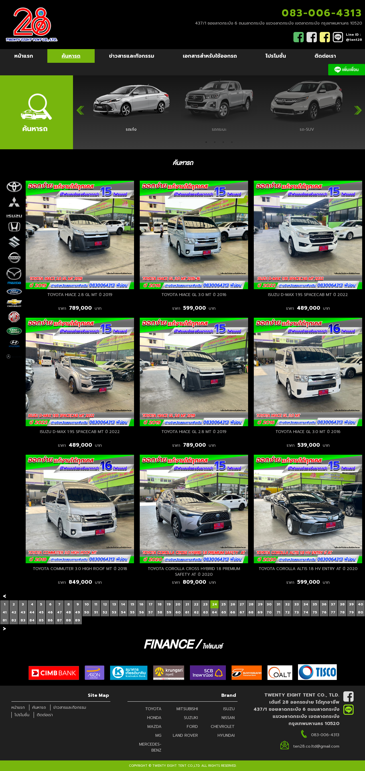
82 (13, 620)
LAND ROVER (185, 735)
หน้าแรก (23, 56)
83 (23, 620)
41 (5, 612)
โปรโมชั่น (275, 56)
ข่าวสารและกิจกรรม (131, 56)
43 (23, 612)
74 (305, 612)
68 (251, 612)
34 (305, 604)
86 (50, 620)
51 (96, 612)
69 (260, 612)
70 (269, 612)
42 (13, 612)
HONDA (154, 718)
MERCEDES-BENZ (150, 747)
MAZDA (154, 727)
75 (315, 612)
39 (351, 604)
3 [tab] (223, 142)
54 (123, 612)
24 (214, 604)
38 (342, 604)
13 (114, 604)
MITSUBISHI (187, 709)
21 (187, 604)
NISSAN (228, 718)
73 (296, 612)
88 (68, 620)
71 (278, 612)
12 (105, 604)
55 (132, 612)
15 (132, 604)
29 (260, 604)
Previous (80, 108)
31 (278, 604)
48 (68, 612)
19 (169, 604)
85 (41, 620)
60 (178, 612)
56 (141, 612)
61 (187, 612)
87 (59, 620)
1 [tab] (206, 142)
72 (287, 612)
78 (342, 612)
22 (196, 604)
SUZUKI (191, 718)
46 (50, 612)
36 (324, 604)
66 (232, 612)
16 (141, 604)
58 (159, 612)
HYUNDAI (226, 735)
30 (269, 604)
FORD (192, 727)
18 (160, 604)
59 (169, 612)
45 (41, 612)
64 (214, 612)
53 (114, 612)
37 (333, 604)
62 (196, 612)
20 (178, 604)
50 (86, 612)
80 (360, 612)
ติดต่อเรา (325, 56)
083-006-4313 (322, 13)
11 (95, 604)
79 (351, 612)
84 (32, 620)
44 (32, 612)
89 (77, 620)
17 (151, 604)
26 (232, 604)
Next (358, 108)
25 (223, 604)
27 (242, 604)
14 (123, 604)
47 (59, 612)
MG (158, 735)
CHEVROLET (223, 727)
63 (205, 612)
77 (333, 612)
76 (324, 612)
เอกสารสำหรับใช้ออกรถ (210, 56)
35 (315, 604)
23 (205, 604)
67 (242, 612)
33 (296, 604)
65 (223, 612)
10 (87, 604)
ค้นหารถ (71, 56)
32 (287, 604)
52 (105, 612)
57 (150, 612)
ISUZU (229, 709)
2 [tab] (215, 142)
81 (5, 620)
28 (251, 604)
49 (77, 612)
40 (360, 604)
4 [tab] (232, 142)
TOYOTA (153, 709)
